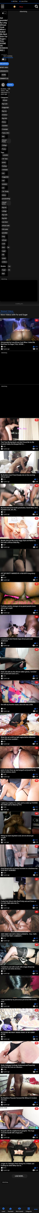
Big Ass (4, 111)
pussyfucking (6, 198)
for (8, 247)
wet (3, 188)
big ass (4, 207)
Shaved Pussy (4, 140)
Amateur (4, 115)
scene (4, 258)
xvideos (4, 262)
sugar (4, 251)
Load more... (19, 1176)
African (5, 100)
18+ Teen (5, 159)
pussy (4, 162)
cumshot (5, 155)
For (9, 266)
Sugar (4, 270)
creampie (5, 169)
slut (3, 173)
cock (3, 244)
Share (4, 75)
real (3, 180)
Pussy (4, 149)
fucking (4, 166)
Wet (3, 136)
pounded (4, 233)
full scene (5, 229)
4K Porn (15, 1)
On (9, 270)
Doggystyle (5, 107)
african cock (5, 225)
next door (5, 222)
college (4, 211)
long (3, 236)
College (4, 145)
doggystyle (5, 177)
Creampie (5, 129)
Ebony (4, 122)
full (3, 254)
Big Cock (4, 104)
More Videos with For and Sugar (14, 315)
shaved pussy (4, 203)
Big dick (4, 118)
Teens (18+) (5, 133)
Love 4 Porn (24, 1)
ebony (4, 195)
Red (3, 273)
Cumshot (4, 125)
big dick (4, 218)
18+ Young (5, 191)
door (3, 247)
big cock (4, 214)
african (4, 240)
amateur (4, 184)
